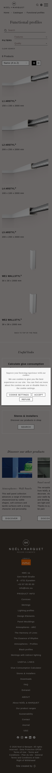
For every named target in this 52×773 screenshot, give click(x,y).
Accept (38, 395)
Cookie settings (19, 395)
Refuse (26, 399)
